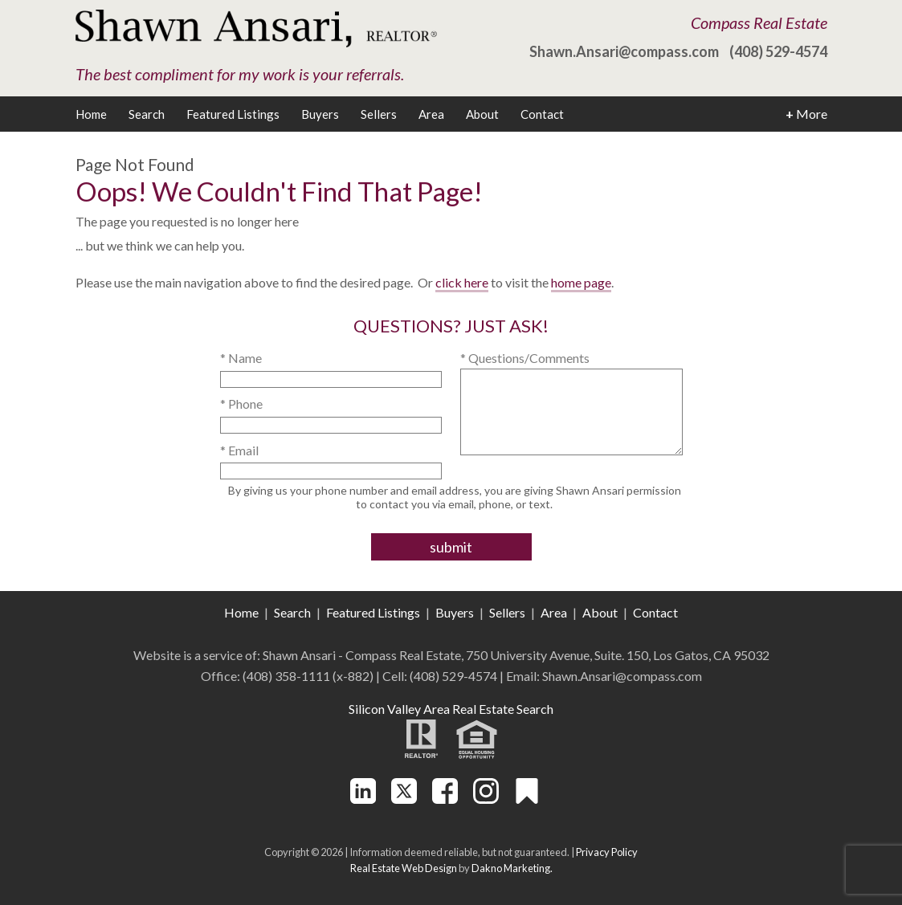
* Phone (241, 403)
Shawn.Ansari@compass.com (624, 51)
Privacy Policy (607, 852)
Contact (542, 114)
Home (91, 114)
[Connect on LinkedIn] (363, 798)
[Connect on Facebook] (445, 798)
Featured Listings (233, 114)
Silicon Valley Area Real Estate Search (451, 708)
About (482, 114)
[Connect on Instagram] (486, 798)
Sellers (379, 114)
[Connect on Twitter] (404, 798)
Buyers (320, 114)
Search (147, 114)
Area (431, 114)
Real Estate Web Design (403, 868)
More (806, 114)
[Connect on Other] (527, 798)
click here (461, 282)
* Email (239, 450)
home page (581, 282)
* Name (241, 357)
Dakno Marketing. (512, 868)
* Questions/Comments (525, 357)
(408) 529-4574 (778, 51)
